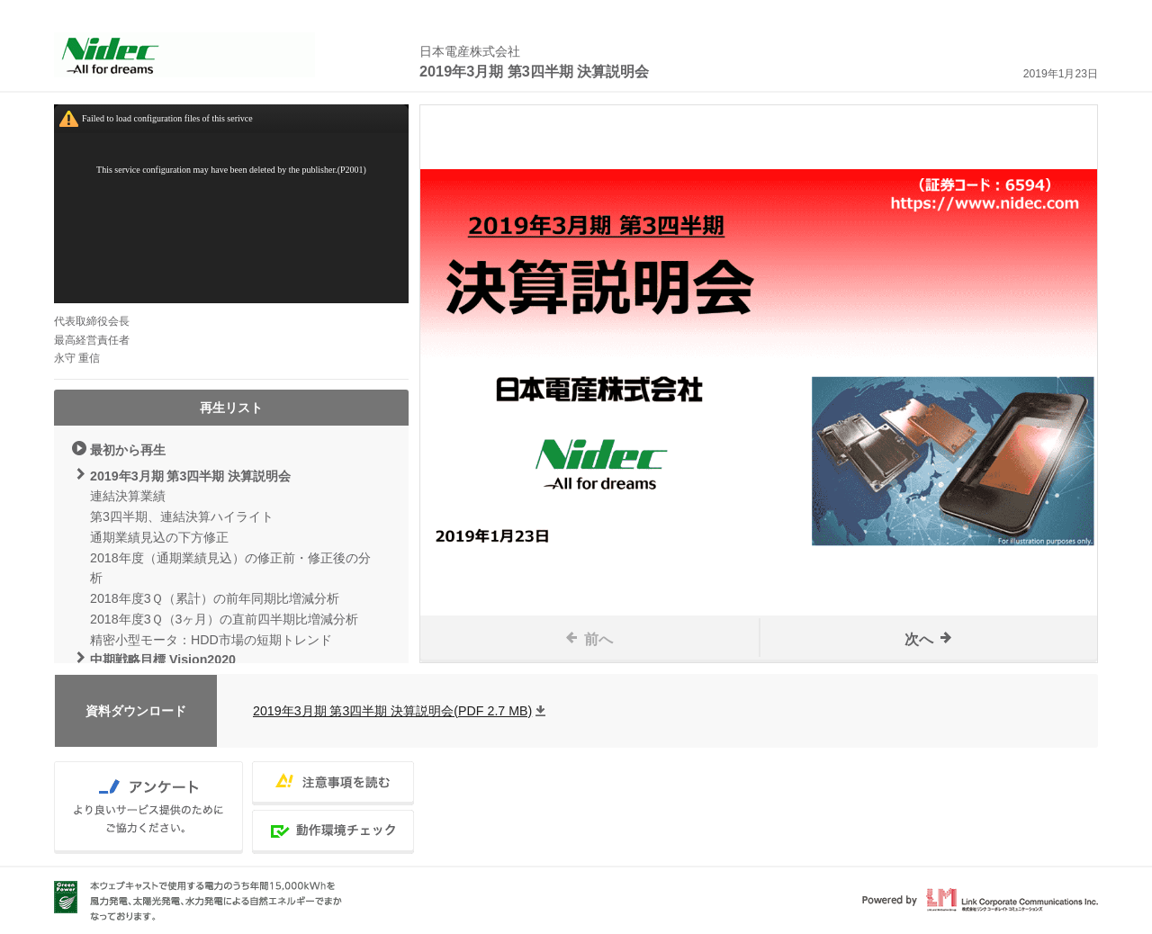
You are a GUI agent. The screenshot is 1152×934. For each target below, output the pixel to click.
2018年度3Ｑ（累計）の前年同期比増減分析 (214, 598)
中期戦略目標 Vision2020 (163, 659)
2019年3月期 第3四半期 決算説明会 (190, 476)
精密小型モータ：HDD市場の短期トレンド (211, 640)
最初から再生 (128, 450)
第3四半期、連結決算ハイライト (182, 516)
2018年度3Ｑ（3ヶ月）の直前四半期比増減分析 (224, 619)
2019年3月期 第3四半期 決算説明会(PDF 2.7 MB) (392, 711)
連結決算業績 (128, 496)
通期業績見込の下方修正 (159, 537)
